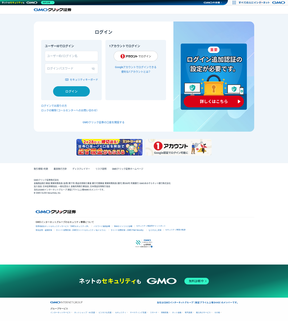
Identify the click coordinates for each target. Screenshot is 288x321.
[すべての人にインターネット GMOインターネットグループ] (262, 2)
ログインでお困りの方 (54, 105)
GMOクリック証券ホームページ (127, 169)
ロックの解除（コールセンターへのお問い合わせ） (69, 110)
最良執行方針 (60, 169)
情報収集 (164, 312)
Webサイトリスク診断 (123, 226)
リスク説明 (101, 169)
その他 (217, 312)
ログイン (71, 91)
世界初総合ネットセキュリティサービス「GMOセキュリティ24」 (63, 226)
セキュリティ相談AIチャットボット (150, 226)
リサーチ (153, 312)
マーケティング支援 (138, 312)
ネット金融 (176, 312)
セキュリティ (120, 312)
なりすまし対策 (155, 230)
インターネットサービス (60, 312)
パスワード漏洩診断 (102, 226)
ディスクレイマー (81, 169)
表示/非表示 (94, 68)
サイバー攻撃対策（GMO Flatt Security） (128, 230)
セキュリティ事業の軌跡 (175, 230)
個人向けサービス (203, 312)
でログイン (135, 56)
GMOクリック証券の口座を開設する (104, 122)
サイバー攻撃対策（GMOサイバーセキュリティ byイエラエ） (81, 230)
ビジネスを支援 (105, 312)
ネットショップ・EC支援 (84, 312)
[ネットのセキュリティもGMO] (28, 2)
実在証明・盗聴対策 (44, 230)
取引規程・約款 (41, 169)
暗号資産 (188, 312)
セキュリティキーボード (84, 79)
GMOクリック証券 (53, 9)
